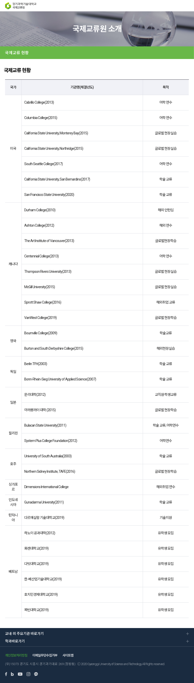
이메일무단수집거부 (44, 655)
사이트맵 (68, 655)
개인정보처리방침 (16, 655)
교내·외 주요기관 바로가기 (24, 634)
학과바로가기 (15, 641)
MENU (188, 5)
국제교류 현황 (17, 52)
